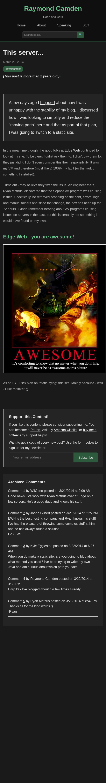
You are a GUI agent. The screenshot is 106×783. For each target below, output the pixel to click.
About (41, 25)
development (13, 68)
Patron (35, 430)
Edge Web (72, 150)
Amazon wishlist (65, 430)
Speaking (64, 25)
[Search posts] (49, 35)
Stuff (86, 25)
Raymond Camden (53, 8)
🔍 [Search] (80, 34)
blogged (47, 102)
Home (21, 25)
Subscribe (85, 457)
